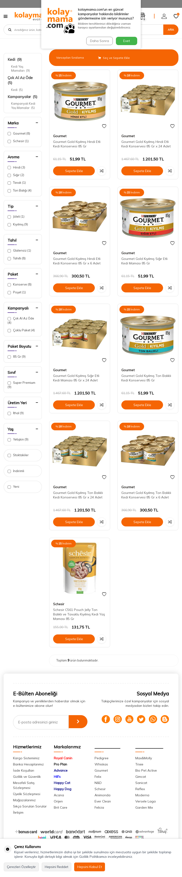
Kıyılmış (18, 224)
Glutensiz (19, 251)
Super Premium (21, 385)
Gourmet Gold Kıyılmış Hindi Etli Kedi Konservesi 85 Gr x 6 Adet (76, 261)
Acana (59, 803)
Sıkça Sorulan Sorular (30, 814)
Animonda (102, 803)
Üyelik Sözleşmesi (26, 802)
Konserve (20, 284)
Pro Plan (60, 772)
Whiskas (101, 772)
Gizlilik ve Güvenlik (27, 785)
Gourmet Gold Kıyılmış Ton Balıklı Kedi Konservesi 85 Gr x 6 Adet (146, 495)
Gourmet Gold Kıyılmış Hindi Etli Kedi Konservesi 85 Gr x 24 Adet (146, 144)
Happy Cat (62, 791)
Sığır (16, 175)
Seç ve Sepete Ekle (114, 58)
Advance (61, 779)
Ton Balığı (20, 190)
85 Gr (17, 357)
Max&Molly (143, 766)
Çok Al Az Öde (21, 320)
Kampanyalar (22, 96)
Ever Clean (103, 809)
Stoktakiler (18, 455)
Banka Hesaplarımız (28, 772)
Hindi (16, 167)
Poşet (17, 292)
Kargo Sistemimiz (26, 766)
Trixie (139, 772)
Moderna (142, 803)
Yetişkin (18, 439)
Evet (126, 41)
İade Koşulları (23, 779)
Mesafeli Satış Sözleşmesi (24, 793)
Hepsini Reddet (56, 867)
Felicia (99, 816)
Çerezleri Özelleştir (21, 867)
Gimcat (140, 785)
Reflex (140, 797)
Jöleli (16, 217)
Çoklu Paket (21, 330)
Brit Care (60, 816)
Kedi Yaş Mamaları (20, 68)
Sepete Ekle (74, 171)
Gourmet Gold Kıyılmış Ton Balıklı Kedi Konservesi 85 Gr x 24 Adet (78, 495)
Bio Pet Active (146, 779)
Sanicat (141, 791)
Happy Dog (62, 797)
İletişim (18, 821)
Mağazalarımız (24, 808)
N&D (98, 791)
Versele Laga (145, 809)
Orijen (58, 809)
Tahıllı (17, 258)
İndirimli (16, 471)
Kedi (15, 59)
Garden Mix (144, 816)
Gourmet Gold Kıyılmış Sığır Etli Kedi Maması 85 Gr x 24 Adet (76, 378)
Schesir (18, 141)
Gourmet (19, 133)
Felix (98, 785)
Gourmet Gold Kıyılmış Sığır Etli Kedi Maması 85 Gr (144, 261)
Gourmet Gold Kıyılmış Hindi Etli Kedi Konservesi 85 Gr (76, 144)
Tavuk (17, 183)
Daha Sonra (99, 41)
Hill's (57, 785)
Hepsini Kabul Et (89, 867)
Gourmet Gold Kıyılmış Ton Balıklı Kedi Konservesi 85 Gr (146, 378)
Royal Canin (63, 766)
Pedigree (102, 766)
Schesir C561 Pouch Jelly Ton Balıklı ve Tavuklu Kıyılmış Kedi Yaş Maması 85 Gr (79, 614)
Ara (171, 29)
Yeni (13, 487)
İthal (16, 413)
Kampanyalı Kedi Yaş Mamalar (23, 105)
